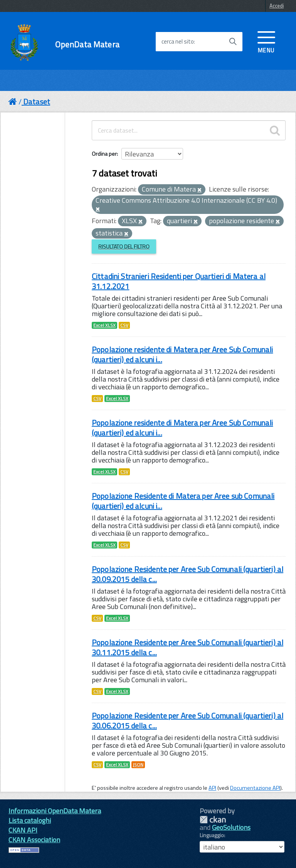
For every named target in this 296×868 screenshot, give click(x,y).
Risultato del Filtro (124, 246)
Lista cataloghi (29, 820)
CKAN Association (34, 839)
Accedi (276, 6)
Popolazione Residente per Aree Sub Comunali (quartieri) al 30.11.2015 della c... (187, 647)
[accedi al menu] (266, 41)
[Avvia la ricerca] (232, 41)
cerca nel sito (177, 41)
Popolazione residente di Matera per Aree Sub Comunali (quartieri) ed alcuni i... (182, 354)
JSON (138, 764)
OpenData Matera (87, 44)
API (212, 788)
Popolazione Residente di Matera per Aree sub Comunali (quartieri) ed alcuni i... (183, 501)
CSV (124, 325)
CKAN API (22, 830)
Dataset (36, 102)
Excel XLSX (104, 325)
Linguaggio (212, 835)
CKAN (213, 820)
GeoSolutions (231, 827)
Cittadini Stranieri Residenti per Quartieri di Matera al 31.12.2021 (179, 281)
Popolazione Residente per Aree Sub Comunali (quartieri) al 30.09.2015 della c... (187, 574)
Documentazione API (255, 788)
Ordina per (104, 154)
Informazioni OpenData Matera (54, 811)
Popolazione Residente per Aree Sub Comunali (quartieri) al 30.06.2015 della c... (187, 721)
